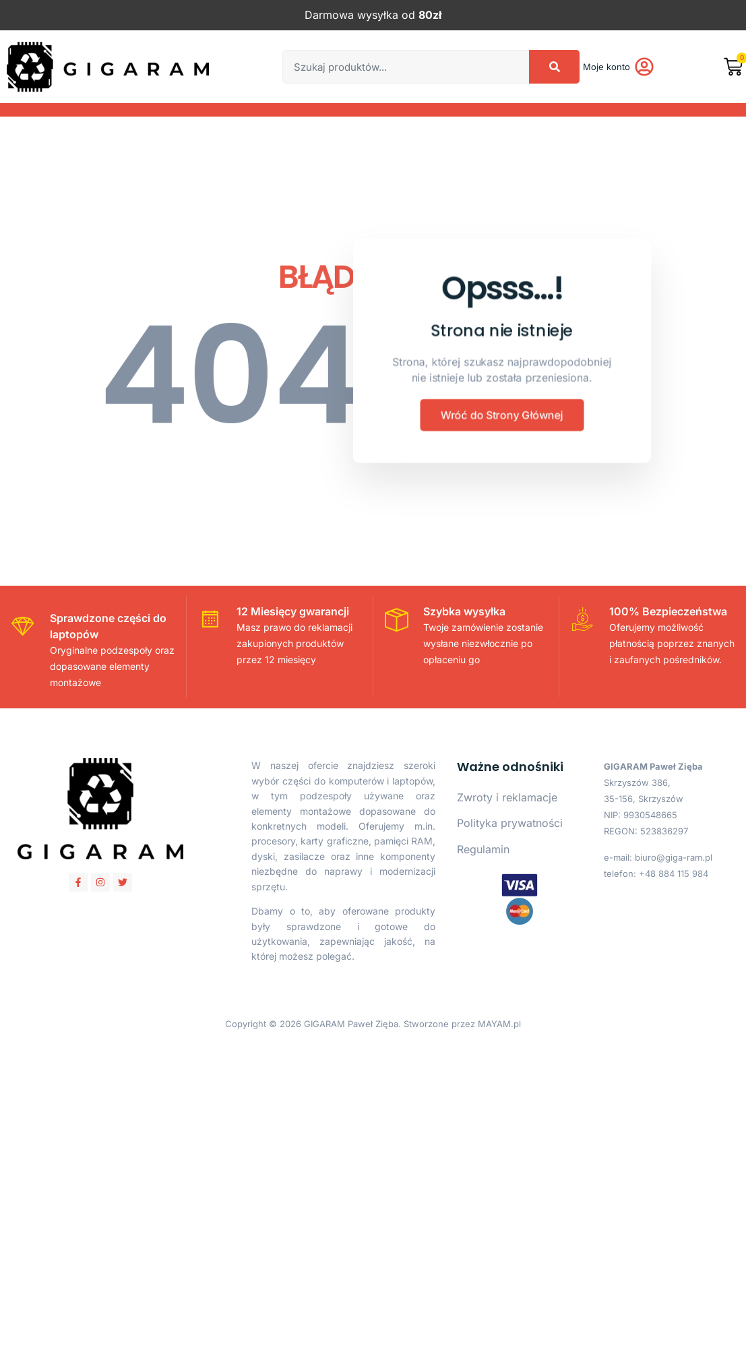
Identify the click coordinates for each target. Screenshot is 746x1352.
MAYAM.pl (499, 1023)
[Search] (554, 67)
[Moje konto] (644, 67)
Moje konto (606, 66)
